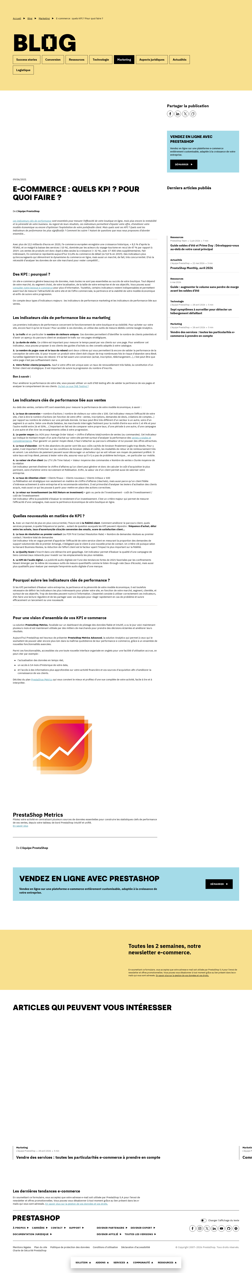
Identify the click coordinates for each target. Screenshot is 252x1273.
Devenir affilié (109, 1234)
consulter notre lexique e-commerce (33, 287)
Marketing (124, 59)
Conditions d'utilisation (105, 1247)
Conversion (53, 59)
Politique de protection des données (70, 1247)
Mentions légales (22, 1247)
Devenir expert (143, 1227)
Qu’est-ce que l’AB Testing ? (73, 386)
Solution (83, 1262)
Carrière (40, 1227)
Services (120, 1262)
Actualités (179, 59)
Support (76, 1227)
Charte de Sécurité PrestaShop (29, 1250)
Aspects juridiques (151, 59)
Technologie (101, 59)
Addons (102, 1262)
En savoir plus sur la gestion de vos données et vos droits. (182, 975)
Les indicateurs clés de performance (32, 220)
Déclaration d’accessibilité (135, 1247)
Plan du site (40, 1247)
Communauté (143, 1262)
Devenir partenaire (112, 1227)
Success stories (26, 59)
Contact (58, 1227)
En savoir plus (20, 825)
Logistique (23, 70)
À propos (21, 1227)
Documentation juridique (32, 1234)
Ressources (167, 1262)
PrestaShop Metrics (41, 679)
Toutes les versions (140, 1234)
